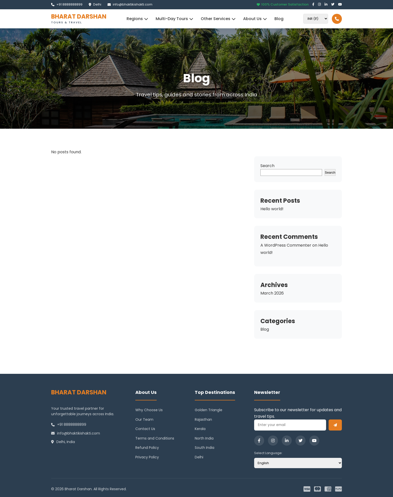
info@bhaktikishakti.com (130, 4)
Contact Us (145, 428)
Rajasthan (203, 419)
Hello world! (271, 209)
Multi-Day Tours (174, 19)
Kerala (200, 428)
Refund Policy (147, 447)
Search (267, 166)
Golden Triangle (208, 409)
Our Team (144, 419)
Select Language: (268, 453)
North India (204, 438)
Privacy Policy (147, 457)
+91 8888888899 (66, 4)
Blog (278, 19)
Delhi (95, 4)
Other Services (218, 19)
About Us (255, 19)
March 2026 (272, 293)
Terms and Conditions (154, 438)
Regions (137, 19)
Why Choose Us (149, 409)
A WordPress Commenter (285, 245)
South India (204, 447)
